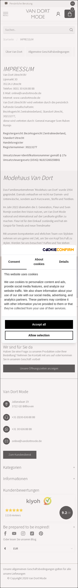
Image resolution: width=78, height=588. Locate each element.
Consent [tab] (14, 261)
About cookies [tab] (38, 262)
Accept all (39, 324)
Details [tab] (64, 261)
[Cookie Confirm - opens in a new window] (58, 249)
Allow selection (39, 335)
